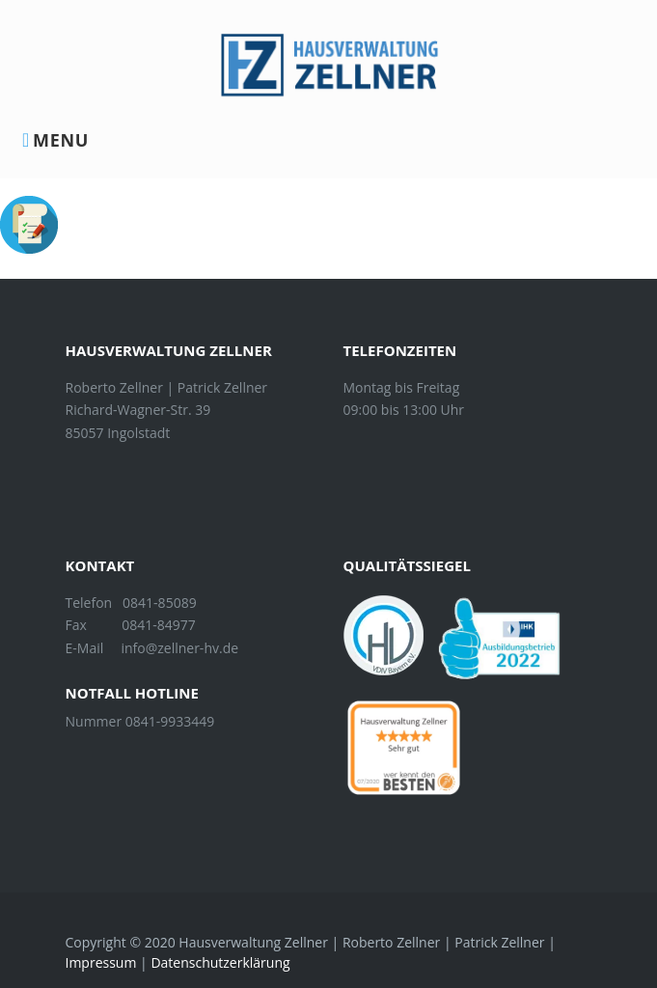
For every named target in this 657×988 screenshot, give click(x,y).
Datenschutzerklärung (220, 962)
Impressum (101, 962)
